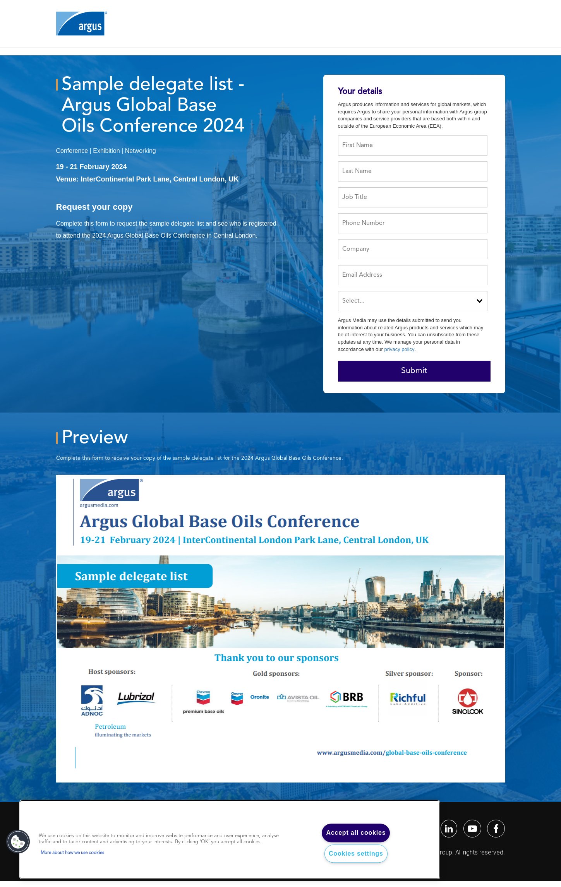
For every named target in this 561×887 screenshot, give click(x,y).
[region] (229, 840)
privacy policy (399, 349)
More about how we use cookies (72, 853)
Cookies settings (356, 853)
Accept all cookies (356, 833)
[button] (18, 841)
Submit (414, 371)
